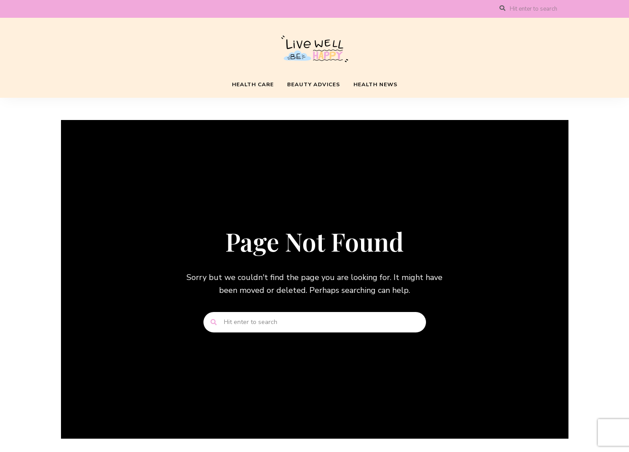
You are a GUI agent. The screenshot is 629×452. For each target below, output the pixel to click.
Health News (375, 84)
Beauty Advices (313, 84)
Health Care (253, 84)
